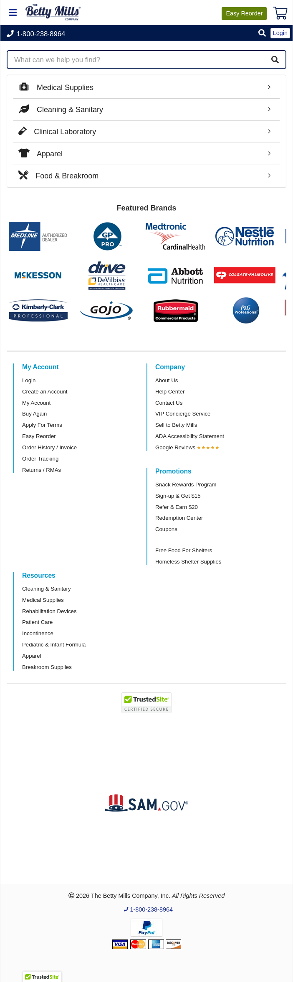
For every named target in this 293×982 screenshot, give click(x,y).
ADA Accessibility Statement (189, 436)
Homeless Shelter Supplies (188, 562)
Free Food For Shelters (183, 550)
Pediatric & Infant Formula (54, 644)
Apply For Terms (42, 425)
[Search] (275, 59)
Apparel (31, 656)
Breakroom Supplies (47, 667)
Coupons (166, 529)
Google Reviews (175, 447)
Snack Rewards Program (186, 484)
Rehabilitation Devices (49, 611)
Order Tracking (40, 459)
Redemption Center (179, 518)
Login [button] (280, 33)
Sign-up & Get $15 (178, 496)
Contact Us (168, 403)
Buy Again (34, 414)
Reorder (244, 13)
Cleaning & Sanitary (46, 589)
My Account (36, 403)
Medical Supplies (43, 600)
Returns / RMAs (41, 470)
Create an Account (45, 391)
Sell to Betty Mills (176, 425)
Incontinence (37, 633)
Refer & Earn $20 (176, 507)
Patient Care (37, 622)
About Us (166, 380)
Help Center (169, 391)
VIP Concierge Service (182, 414)
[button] (262, 34)
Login (28, 380)
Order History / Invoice (49, 447)
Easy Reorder (39, 436)
